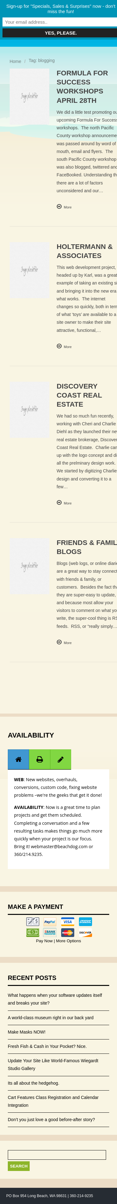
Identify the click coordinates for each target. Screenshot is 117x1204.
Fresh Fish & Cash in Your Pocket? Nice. (47, 1046)
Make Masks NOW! (27, 1032)
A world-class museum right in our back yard (51, 1017)
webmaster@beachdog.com (59, 846)
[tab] (18, 759)
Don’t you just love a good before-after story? (51, 1119)
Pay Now (45, 941)
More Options (68, 941)
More (68, 207)
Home (15, 61)
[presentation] (18, 759)
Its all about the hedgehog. (33, 1083)
